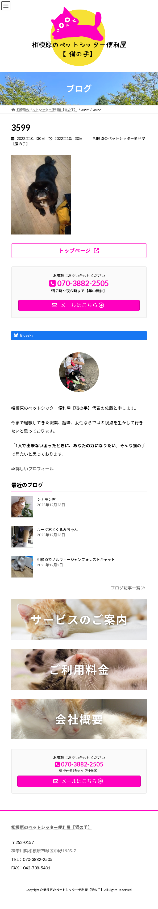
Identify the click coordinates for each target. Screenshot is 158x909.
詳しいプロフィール (34, 468)
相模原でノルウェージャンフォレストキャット (76, 559)
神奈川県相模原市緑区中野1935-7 (43, 850)
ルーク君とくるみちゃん (57, 529)
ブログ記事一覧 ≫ (128, 587)
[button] (79, 250)
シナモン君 (46, 499)
